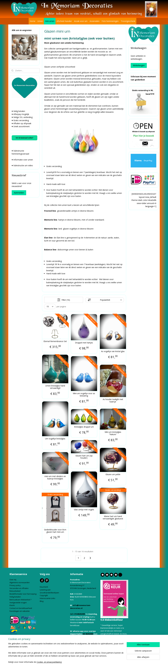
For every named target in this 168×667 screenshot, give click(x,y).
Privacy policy (15, 585)
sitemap (69, 662)
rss (75, 662)
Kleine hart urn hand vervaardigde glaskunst (113, 517)
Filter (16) (63, 299)
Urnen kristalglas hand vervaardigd (55, 387)
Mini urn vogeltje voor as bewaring (84, 394)
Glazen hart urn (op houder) (83, 457)
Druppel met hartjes (84, 343)
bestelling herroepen (85, 662)
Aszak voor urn (80, 21)
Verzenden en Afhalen (19, 588)
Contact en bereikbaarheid (21, 608)
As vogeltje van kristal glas (113, 351)
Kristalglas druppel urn (84, 427)
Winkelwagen (139, 65)
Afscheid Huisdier (64, 21)
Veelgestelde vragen (18, 602)
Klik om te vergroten (21, 30)
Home (32, 21)
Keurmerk (44, 587)
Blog (42, 601)
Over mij (13, 579)
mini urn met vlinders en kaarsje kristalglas (55, 477)
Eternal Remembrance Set (55, 341)
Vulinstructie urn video (23, 165)
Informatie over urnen (23, 159)
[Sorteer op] (104, 299)
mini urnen (49, 21)
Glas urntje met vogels (84, 509)
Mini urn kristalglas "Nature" (113, 433)
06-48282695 (88, 634)
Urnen (40, 21)
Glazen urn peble (112, 474)
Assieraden (94, 21)
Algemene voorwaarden (20, 582)
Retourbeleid (15, 591)
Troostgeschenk (128, 21)
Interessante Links (47, 598)
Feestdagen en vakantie (20, 611)
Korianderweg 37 (77, 585)
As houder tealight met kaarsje (113, 400)
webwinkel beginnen (103, 662)
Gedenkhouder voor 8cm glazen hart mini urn (55, 531)
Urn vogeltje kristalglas (55, 439)
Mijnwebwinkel (126, 662)
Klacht (12, 605)
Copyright (44, 595)
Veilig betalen (15, 597)
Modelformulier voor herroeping (23, 594)
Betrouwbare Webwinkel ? (20, 599)
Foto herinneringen (110, 21)
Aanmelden (19, 192)
